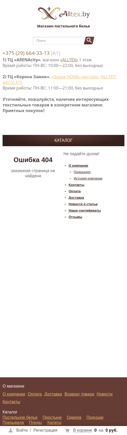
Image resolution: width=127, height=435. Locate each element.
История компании (88, 178)
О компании (78, 165)
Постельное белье (20, 417)
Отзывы (75, 217)
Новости (105, 394)
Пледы (35, 422)
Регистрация (45, 430)
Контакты (76, 185)
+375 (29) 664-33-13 (26, 53)
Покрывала (13, 422)
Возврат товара (79, 394)
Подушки (95, 417)
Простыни (52, 417)
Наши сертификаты (85, 210)
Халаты (54, 422)
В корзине (82, 430)
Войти (22, 430)
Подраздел (82, 172)
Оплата (75, 191)
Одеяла (74, 417)
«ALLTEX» (69, 60)
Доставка (76, 198)
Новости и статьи (83, 204)
